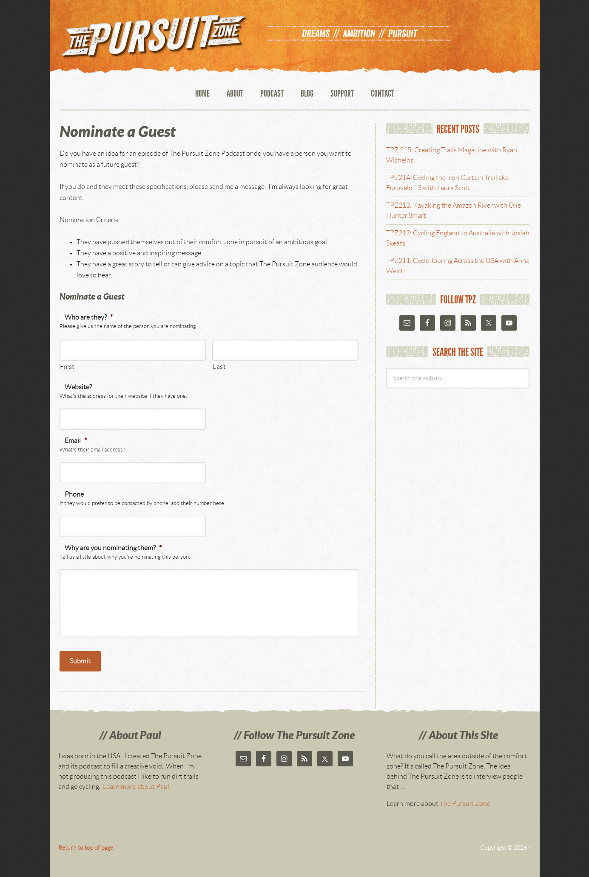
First (67, 366)
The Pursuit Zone (152, 39)
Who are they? (89, 317)
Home (202, 94)
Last (219, 366)
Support (342, 94)
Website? (78, 387)
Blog (307, 94)
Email (76, 440)
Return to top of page (85, 848)
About (235, 94)
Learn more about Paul (136, 786)
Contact (382, 94)
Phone (74, 494)
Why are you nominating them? (113, 548)
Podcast (272, 94)
